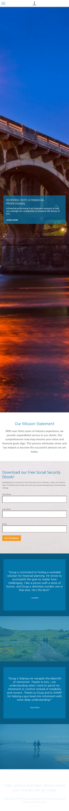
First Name (6, 494)
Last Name (6, 509)
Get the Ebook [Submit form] (12, 538)
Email (4, 524)
